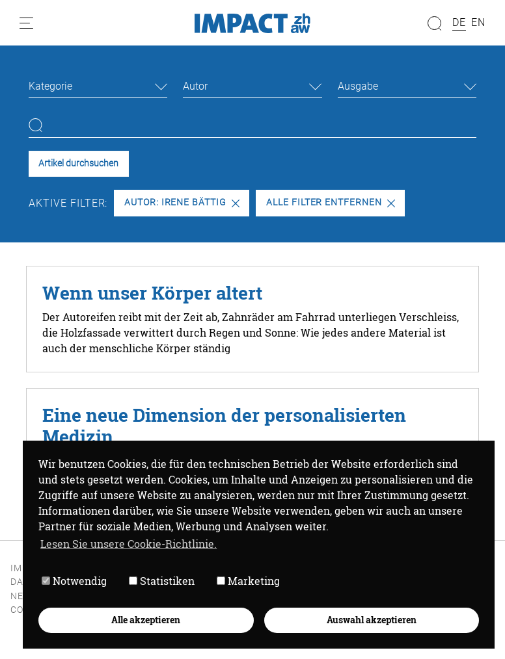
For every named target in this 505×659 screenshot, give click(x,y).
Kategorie (50, 86)
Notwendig (74, 581)
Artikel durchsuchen (78, 163)
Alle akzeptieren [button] (145, 620)
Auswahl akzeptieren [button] (371, 620)
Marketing (248, 581)
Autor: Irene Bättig (181, 202)
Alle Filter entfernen (330, 202)
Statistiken (162, 581)
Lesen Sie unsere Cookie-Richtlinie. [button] (128, 543)
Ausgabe (358, 86)
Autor (195, 86)
